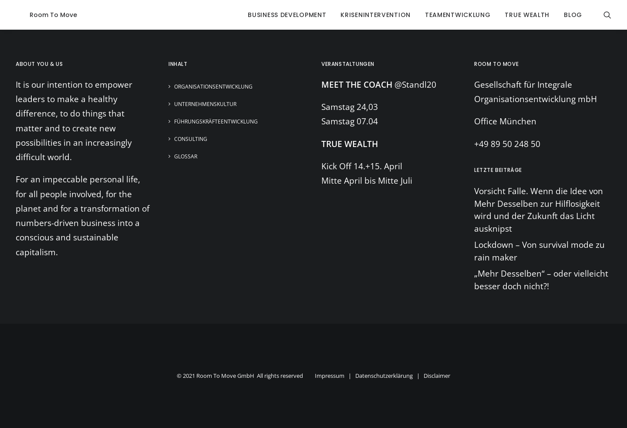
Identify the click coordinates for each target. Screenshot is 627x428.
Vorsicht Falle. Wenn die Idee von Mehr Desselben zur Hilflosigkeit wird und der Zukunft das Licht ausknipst (538, 209)
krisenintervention (375, 14)
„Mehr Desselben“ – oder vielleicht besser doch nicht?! (541, 280)
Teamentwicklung (458, 14)
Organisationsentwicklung (213, 86)
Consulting (190, 139)
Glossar (185, 156)
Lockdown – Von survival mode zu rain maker (539, 251)
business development (287, 14)
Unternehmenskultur (205, 104)
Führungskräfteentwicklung (216, 121)
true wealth (527, 14)
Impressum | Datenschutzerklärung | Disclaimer (382, 376)
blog (573, 14)
